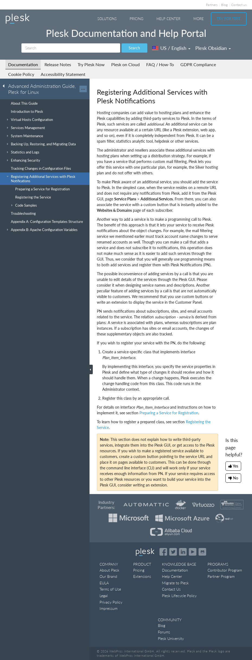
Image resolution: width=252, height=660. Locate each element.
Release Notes (57, 64)
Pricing (136, 19)
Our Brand (108, 576)
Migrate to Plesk (175, 583)
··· (83, 89)
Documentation (23, 64)
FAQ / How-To (160, 64)
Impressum (108, 608)
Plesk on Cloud (125, 64)
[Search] (70, 48)
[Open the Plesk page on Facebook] (163, 552)
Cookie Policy (21, 74)
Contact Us (171, 589)
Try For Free (229, 19)
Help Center (168, 19)
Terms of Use (110, 589)
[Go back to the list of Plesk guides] (5, 85)
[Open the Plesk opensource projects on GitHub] (202, 552)
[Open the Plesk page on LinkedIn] (183, 552)
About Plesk (109, 570)
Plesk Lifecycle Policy (179, 595)
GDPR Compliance (198, 64)
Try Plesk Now (91, 64)
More (198, 19)
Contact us (239, 5)
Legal (104, 595)
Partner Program (221, 576)
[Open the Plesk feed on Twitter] (173, 552)
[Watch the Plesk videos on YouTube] (192, 552)
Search (134, 48)
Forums (164, 632)
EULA (104, 583)
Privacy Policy (111, 602)
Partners (212, 5)
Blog (224, 5)
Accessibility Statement (63, 74)
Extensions (142, 576)
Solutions (107, 19)
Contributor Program (225, 570)
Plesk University (171, 638)
